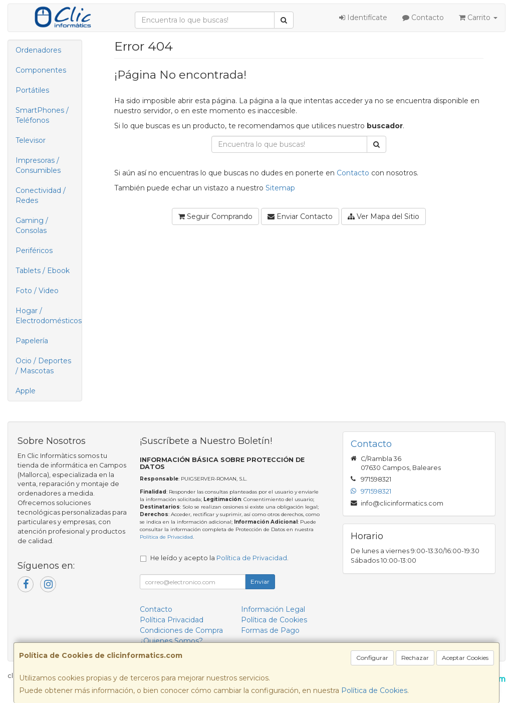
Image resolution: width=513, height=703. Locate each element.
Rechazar (415, 657)
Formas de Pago (270, 630)
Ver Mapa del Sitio (383, 216)
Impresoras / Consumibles (38, 165)
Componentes (41, 70)
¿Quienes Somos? (171, 640)
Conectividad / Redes (41, 195)
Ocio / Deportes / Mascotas (43, 365)
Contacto (423, 17)
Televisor (31, 140)
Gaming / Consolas (32, 225)
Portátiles (32, 90)
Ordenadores (38, 50)
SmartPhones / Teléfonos (42, 115)
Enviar (260, 581)
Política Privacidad (171, 619)
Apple (26, 390)
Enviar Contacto (300, 216)
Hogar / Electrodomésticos (49, 315)
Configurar (372, 657)
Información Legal (273, 609)
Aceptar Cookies (465, 657)
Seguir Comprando (215, 216)
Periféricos (34, 250)
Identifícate (363, 17)
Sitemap (280, 187)
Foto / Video (37, 290)
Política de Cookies (374, 690)
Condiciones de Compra (181, 630)
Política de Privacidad (166, 537)
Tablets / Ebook (43, 270)
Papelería (32, 340)
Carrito (478, 17)
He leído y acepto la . (219, 558)
